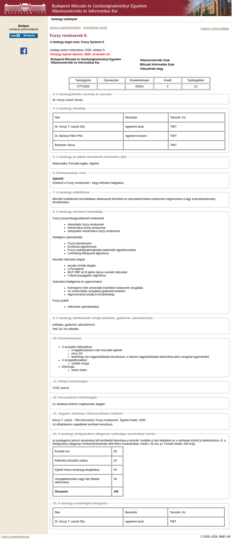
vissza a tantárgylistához (65, 27)
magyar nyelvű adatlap (214, 28)
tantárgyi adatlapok (64, 19)
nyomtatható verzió (95, 27)
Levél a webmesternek (15, 536)
